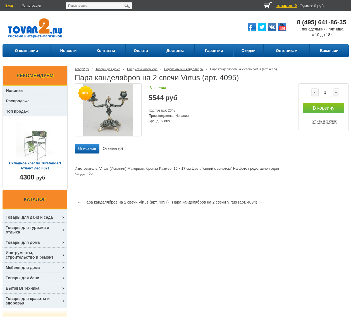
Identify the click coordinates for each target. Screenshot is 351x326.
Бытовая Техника (23, 288)
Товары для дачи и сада (29, 217)
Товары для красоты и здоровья (28, 300)
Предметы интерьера (142, 69)
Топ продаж (17, 111)
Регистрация (31, 6)
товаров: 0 (286, 5)
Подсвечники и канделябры (183, 69)
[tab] (87, 149)
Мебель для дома (23, 267)
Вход (9, 6)
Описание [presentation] (87, 148)
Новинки (14, 90)
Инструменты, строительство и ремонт (30, 255)
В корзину (324, 108)
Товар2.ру (82, 69)
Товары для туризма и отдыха (27, 229)
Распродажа (18, 101)
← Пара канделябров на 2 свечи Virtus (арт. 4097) (123, 202)
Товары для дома (107, 69)
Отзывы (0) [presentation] (113, 148)
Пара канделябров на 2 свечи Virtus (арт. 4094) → (217, 202)
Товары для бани (22, 278)
